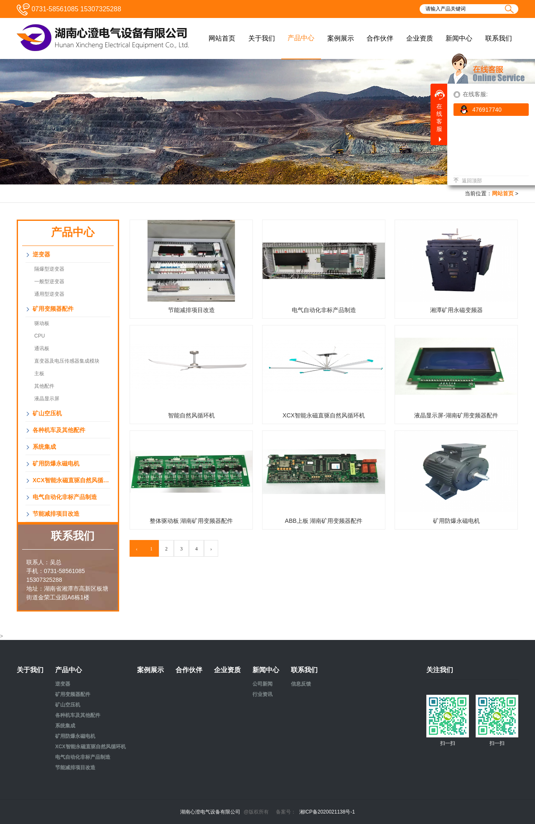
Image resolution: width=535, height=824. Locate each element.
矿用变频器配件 (53, 308)
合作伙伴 (189, 669)
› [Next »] (211, 549)
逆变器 (41, 254)
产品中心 (68, 669)
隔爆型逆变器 (49, 269)
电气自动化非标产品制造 (65, 497)
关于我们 (30, 669)
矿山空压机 (47, 413)
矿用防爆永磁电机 (56, 463)
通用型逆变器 (49, 294)
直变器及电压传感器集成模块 (66, 361)
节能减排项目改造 (56, 513)
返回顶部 (467, 180)
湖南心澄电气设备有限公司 (210, 812)
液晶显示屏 (46, 399)
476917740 (481, 109)
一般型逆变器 (49, 281)
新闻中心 (265, 669)
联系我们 (304, 669)
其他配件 (44, 386)
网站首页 (503, 193)
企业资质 (227, 669)
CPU (39, 336)
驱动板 (41, 323)
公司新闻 (262, 684)
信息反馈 (301, 684)
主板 (39, 373)
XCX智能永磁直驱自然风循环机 (71, 480)
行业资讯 (262, 694)
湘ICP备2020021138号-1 (327, 812)
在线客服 (440, 111)
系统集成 (44, 446)
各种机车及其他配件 (59, 430)
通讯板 (41, 348)
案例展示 (150, 669)
